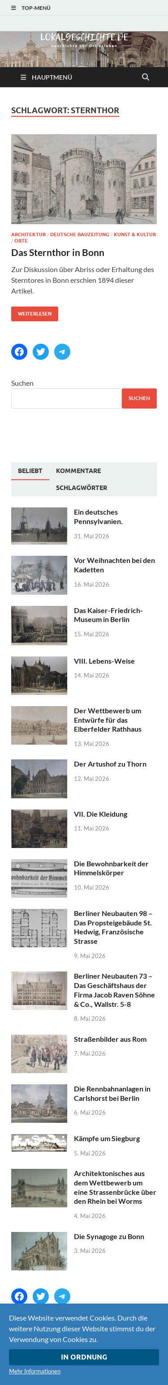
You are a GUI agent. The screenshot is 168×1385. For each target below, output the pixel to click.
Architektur (28, 234)
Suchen (22, 383)
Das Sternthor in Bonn (57, 252)
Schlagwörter (81, 487)
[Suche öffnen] (145, 77)
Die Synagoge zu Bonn (109, 1236)
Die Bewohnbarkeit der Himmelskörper (111, 868)
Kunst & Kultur (135, 234)
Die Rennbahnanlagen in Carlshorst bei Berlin (112, 1093)
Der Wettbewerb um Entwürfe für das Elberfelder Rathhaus (108, 719)
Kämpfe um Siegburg (107, 1138)
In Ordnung (84, 1357)
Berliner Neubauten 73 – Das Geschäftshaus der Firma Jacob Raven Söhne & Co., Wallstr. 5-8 (114, 990)
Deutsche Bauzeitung (79, 234)
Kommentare (78, 470)
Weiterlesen (31, 312)
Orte (21, 241)
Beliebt (30, 470)
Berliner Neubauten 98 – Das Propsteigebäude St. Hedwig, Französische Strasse (113, 927)
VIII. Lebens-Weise (104, 660)
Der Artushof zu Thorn (110, 763)
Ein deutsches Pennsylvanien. (98, 516)
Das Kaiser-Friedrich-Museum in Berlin (108, 615)
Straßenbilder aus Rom (110, 1039)
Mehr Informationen (34, 1371)
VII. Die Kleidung (100, 814)
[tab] (30, 471)
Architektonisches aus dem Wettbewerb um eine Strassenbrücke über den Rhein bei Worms (115, 1187)
